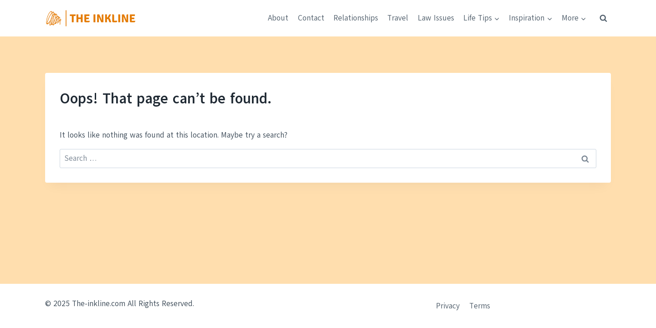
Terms (479, 306)
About (278, 18)
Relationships (355, 18)
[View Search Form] (603, 18)
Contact (311, 18)
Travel (397, 18)
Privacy (448, 306)
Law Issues (436, 18)
